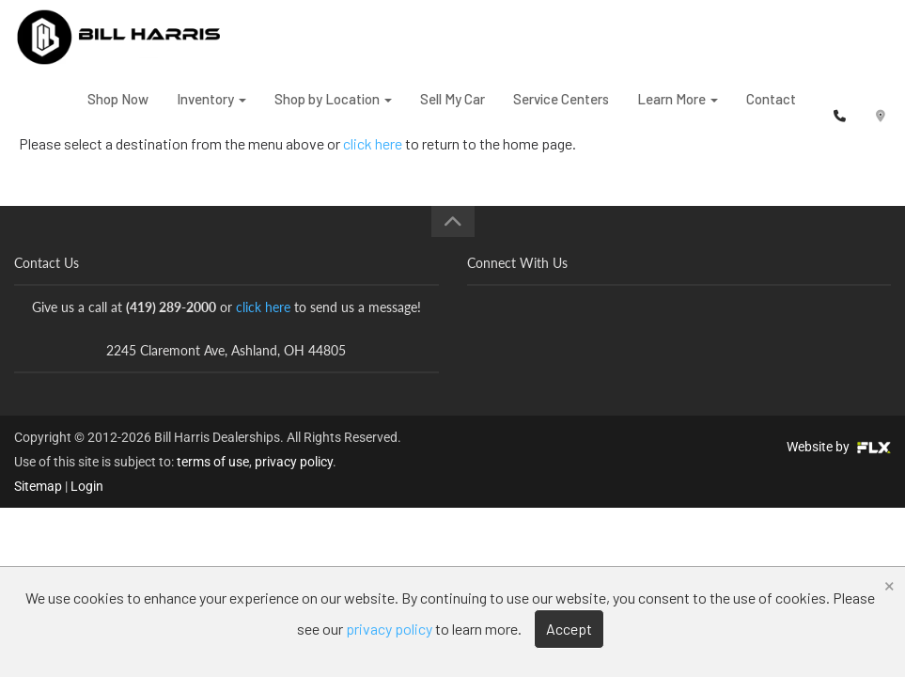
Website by (839, 446)
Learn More (677, 111)
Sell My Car (452, 111)
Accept (569, 629)
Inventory (211, 111)
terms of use (213, 461)
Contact (771, 111)
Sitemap (38, 486)
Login (86, 486)
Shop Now (117, 111)
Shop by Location (333, 111)
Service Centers (561, 111)
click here (263, 307)
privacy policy (294, 461)
